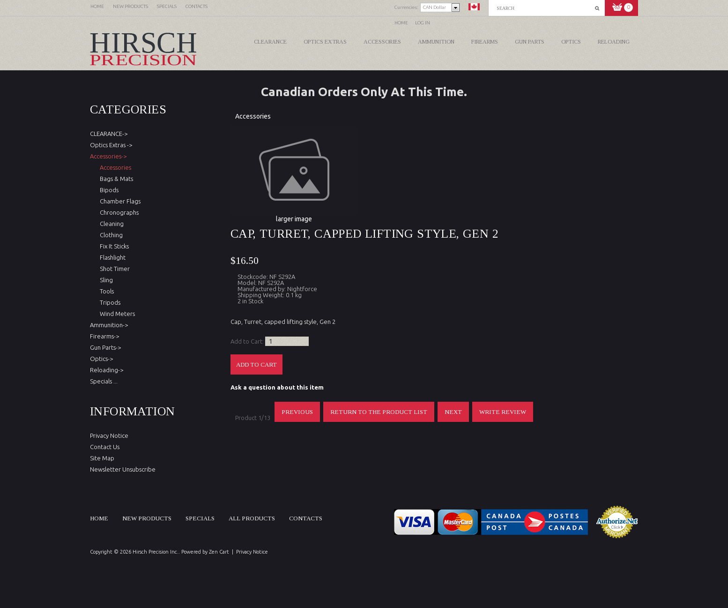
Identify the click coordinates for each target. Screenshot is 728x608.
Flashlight (111, 257)
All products (252, 518)
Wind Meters (116, 313)
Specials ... (104, 381)
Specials (200, 518)
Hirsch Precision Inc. (155, 552)
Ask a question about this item (277, 387)
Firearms (484, 41)
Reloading (614, 41)
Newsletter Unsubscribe (123, 469)
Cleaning (110, 223)
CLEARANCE (270, 41)
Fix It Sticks (113, 246)
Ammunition (436, 41)
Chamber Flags (119, 201)
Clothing (110, 235)
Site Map (102, 458)
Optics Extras (325, 41)
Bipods (108, 190)
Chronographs (118, 212)
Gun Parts (529, 41)
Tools (105, 291)
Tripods (108, 302)
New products (146, 518)
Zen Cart (219, 552)
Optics (571, 41)
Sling (105, 280)
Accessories (382, 41)
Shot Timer (113, 268)
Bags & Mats (115, 178)
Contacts (305, 518)
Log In (422, 22)
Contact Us (104, 446)
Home (401, 22)
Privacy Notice (109, 435)
